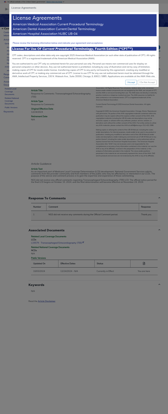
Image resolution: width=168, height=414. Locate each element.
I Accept (131, 82)
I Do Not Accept (147, 82)
